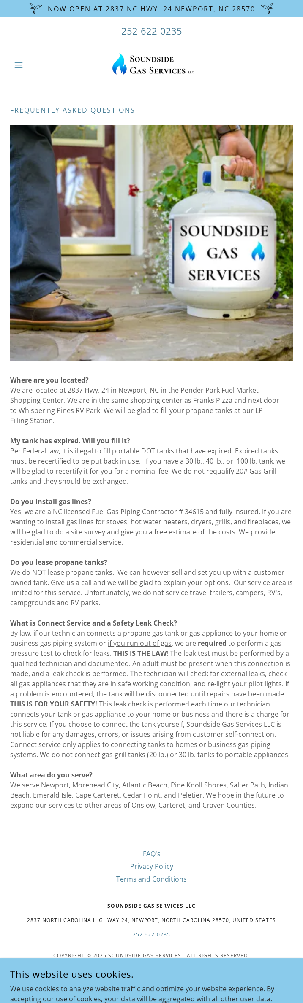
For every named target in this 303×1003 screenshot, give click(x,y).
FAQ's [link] (152, 853)
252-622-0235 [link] (151, 30)
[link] (151, 65)
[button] (31, 65)
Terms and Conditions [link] (151, 879)
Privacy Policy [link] (151, 866)
